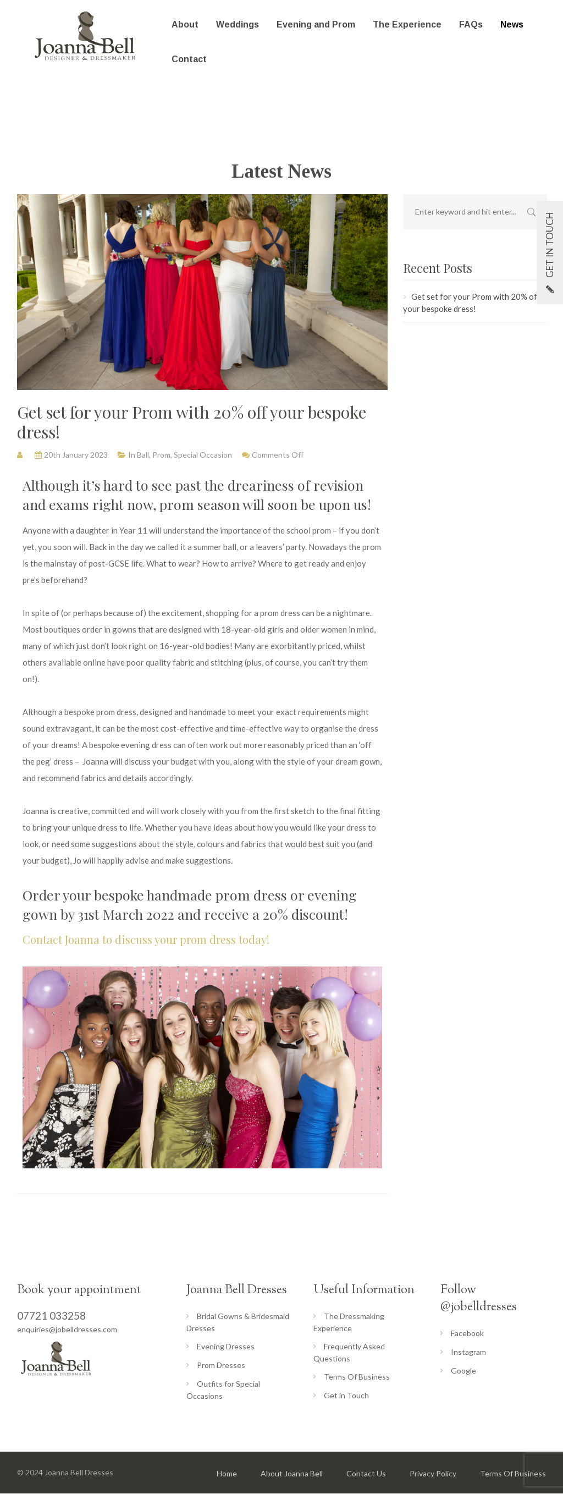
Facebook (467, 1333)
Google (463, 1370)
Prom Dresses (221, 1365)
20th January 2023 (76, 454)
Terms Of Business (357, 1376)
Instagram (468, 1351)
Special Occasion (203, 454)
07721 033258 (51, 1315)
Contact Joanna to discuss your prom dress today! (147, 939)
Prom (161, 454)
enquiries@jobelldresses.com (67, 1329)
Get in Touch (346, 1395)
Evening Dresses (226, 1346)
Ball (143, 454)
